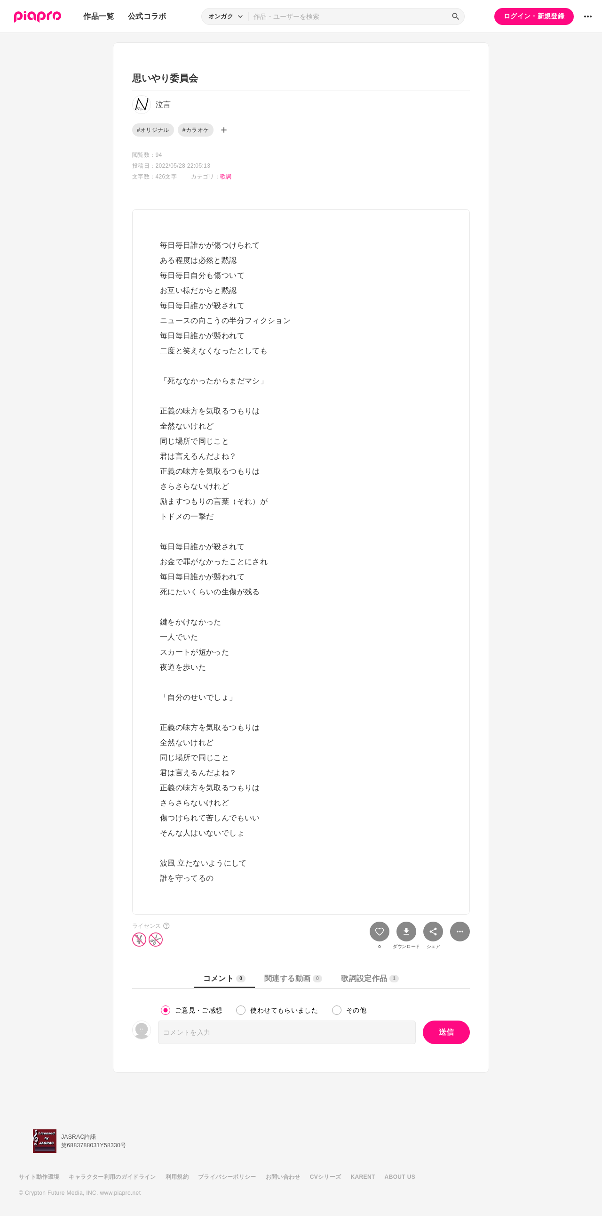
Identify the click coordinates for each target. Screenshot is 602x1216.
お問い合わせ (283, 1177)
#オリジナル (153, 130)
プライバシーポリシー (227, 1177)
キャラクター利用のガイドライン (112, 1177)
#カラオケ (195, 130)
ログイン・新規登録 (534, 16)
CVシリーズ (325, 1177)
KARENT (363, 1177)
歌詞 (226, 176)
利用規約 (177, 1177)
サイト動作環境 (39, 1177)
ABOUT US (400, 1177)
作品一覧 (98, 16)
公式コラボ (147, 16)
